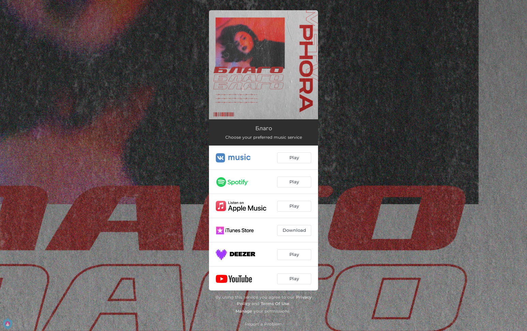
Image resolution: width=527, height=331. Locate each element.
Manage (244, 311)
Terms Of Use (275, 303)
